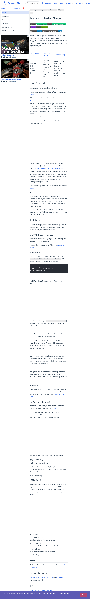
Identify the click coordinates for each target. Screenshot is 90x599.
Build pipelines (8, 27)
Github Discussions (46, 578)
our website (30, 188)
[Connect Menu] (79, 3)
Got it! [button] (84, 595)
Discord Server (34, 578)
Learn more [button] (7, 596)
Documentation (47, 590)
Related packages (8, 31)
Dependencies (7, 20)
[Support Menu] (69, 3)
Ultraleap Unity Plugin (33, 590)
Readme (5, 12)
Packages (48, 3)
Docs (55, 3)
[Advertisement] (47, 143)
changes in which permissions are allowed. (49, 168)
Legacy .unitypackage (36, 459)
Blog (61, 3)
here (32, 95)
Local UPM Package (35, 476)
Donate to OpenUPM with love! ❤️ (12, 8)
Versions (6, 23)
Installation (6, 16)
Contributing (60, 55)
